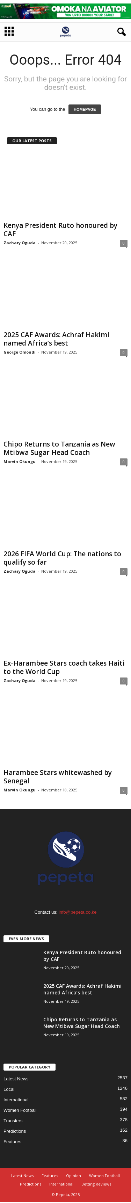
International (16, 1100)
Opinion (73, 1176)
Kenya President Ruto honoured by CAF (60, 230)
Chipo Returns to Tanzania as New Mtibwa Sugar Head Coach (59, 449)
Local (8, 1090)
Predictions (14, 1132)
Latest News (16, 1079)
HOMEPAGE (85, 110)
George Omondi (19, 352)
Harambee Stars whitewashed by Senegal (57, 777)
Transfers (12, 1121)
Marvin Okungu (19, 462)
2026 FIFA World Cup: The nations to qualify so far (62, 558)
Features (12, 1142)
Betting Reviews (96, 1184)
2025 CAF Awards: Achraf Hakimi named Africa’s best (56, 339)
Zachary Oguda (19, 243)
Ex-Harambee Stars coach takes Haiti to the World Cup (64, 668)
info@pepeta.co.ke (78, 912)
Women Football (19, 1111)
